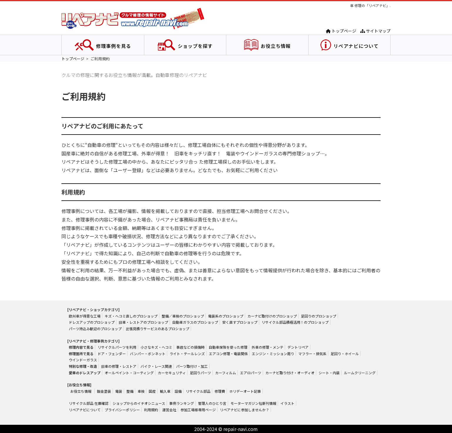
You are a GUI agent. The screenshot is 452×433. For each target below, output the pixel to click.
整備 (129, 391)
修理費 (220, 391)
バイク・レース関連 (156, 366)
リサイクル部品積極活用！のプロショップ (295, 322)
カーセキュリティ (172, 372)
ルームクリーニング (360, 372)
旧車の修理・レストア (118, 366)
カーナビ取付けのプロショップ (272, 315)
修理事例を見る (113, 45)
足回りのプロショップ (318, 315)
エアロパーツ (250, 372)
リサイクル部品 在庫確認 (88, 403)
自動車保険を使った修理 (228, 347)
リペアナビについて (356, 45)
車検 (141, 391)
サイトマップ (375, 31)
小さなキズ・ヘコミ (156, 347)
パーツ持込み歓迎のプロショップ (95, 328)
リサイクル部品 (198, 391)
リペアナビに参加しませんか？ (244, 409)
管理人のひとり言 (212, 403)
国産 (152, 391)
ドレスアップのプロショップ (92, 322)
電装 (118, 391)
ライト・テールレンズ (187, 353)
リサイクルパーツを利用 (117, 347)
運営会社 (169, 409)
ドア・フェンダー (112, 353)
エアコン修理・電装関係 (228, 353)
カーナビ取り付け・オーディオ (289, 372)
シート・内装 (329, 372)
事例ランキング (181, 403)
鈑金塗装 (104, 391)
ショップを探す (195, 45)
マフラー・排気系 (312, 353)
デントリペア (298, 347)
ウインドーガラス (83, 359)
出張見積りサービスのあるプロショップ (157, 328)
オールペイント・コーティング (129, 372)
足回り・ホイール (345, 353)
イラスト (287, 403)
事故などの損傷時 (190, 347)
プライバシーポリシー (122, 409)
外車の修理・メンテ (267, 347)
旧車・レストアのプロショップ (143, 322)
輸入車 (165, 391)
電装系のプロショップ (225, 315)
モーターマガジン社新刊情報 (253, 403)
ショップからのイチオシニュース (139, 403)
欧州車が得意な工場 (85, 315)
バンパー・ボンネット (147, 353)
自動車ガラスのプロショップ (195, 322)
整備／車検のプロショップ (183, 315)
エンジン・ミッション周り (273, 353)
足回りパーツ (200, 372)
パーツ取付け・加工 (192, 366)
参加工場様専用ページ (198, 409)
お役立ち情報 (276, 45)
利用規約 (151, 409)
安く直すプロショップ (239, 322)
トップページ (341, 31)
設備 (178, 391)
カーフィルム (225, 372)
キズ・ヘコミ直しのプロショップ (131, 315)
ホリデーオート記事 (245, 391)
